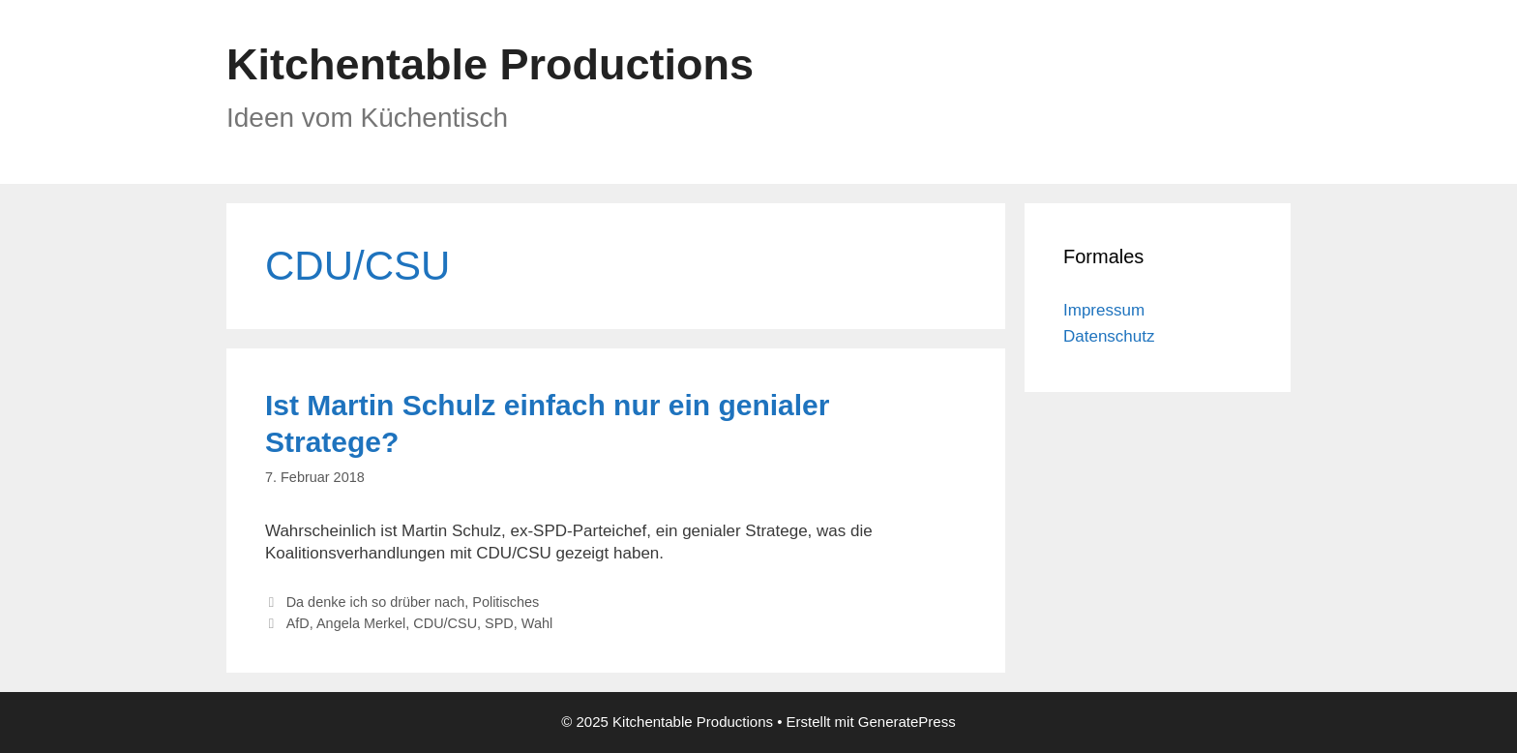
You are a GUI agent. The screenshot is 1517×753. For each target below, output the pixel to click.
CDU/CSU (445, 623)
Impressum (1104, 310)
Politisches (505, 602)
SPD (499, 623)
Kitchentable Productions (490, 64)
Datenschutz (1109, 336)
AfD (298, 623)
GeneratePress (907, 721)
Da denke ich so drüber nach (375, 602)
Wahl (536, 623)
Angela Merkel (360, 623)
